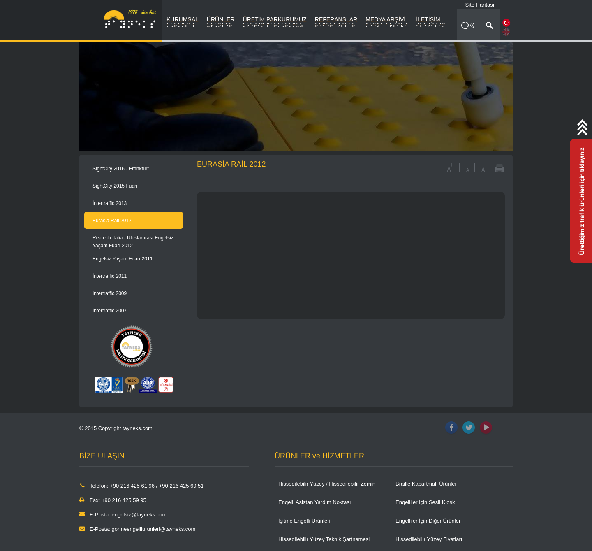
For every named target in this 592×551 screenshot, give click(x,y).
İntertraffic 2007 (109, 311)
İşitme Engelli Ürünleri (304, 521)
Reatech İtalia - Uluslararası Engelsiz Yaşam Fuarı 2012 (132, 242)
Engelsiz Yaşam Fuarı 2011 (122, 259)
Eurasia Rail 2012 (112, 220)
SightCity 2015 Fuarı (114, 186)
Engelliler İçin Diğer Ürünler (427, 521)
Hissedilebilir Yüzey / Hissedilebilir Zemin (326, 484)
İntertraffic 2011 (109, 276)
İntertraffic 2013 (109, 203)
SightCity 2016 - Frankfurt (120, 169)
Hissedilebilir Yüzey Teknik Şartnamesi (324, 539)
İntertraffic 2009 (109, 293)
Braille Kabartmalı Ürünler (426, 484)
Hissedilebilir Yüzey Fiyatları (428, 539)
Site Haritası (480, 5)
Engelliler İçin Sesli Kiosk (425, 502)
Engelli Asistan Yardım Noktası (314, 502)
